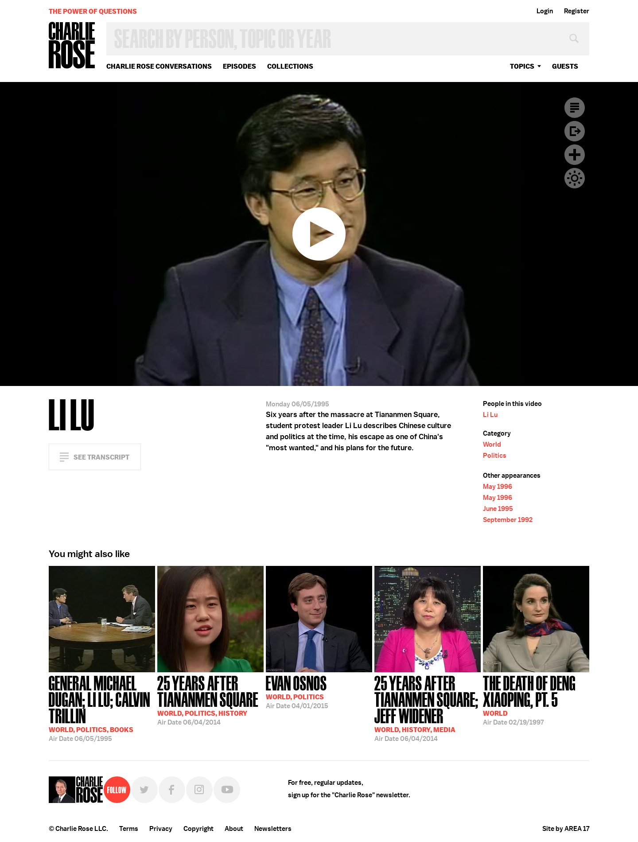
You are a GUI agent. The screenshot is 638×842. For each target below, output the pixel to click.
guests (565, 66)
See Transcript (101, 457)
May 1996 (497, 486)
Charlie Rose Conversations (159, 66)
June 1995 (498, 508)
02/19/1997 (536, 699)
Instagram (199, 789)
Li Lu (490, 414)
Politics (494, 455)
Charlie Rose (72, 46)
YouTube (227, 789)
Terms (128, 828)
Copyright (198, 828)
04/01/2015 (297, 691)
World (492, 444)
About (234, 828)
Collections (290, 66)
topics (522, 66)
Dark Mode (574, 178)
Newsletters (273, 828)
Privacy (160, 828)
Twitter (144, 789)
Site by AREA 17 (565, 828)
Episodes (239, 66)
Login (545, 11)
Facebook (172, 789)
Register (576, 11)
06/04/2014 (210, 699)
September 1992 (508, 519)
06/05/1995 (102, 707)
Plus (574, 154)
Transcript (574, 107)
